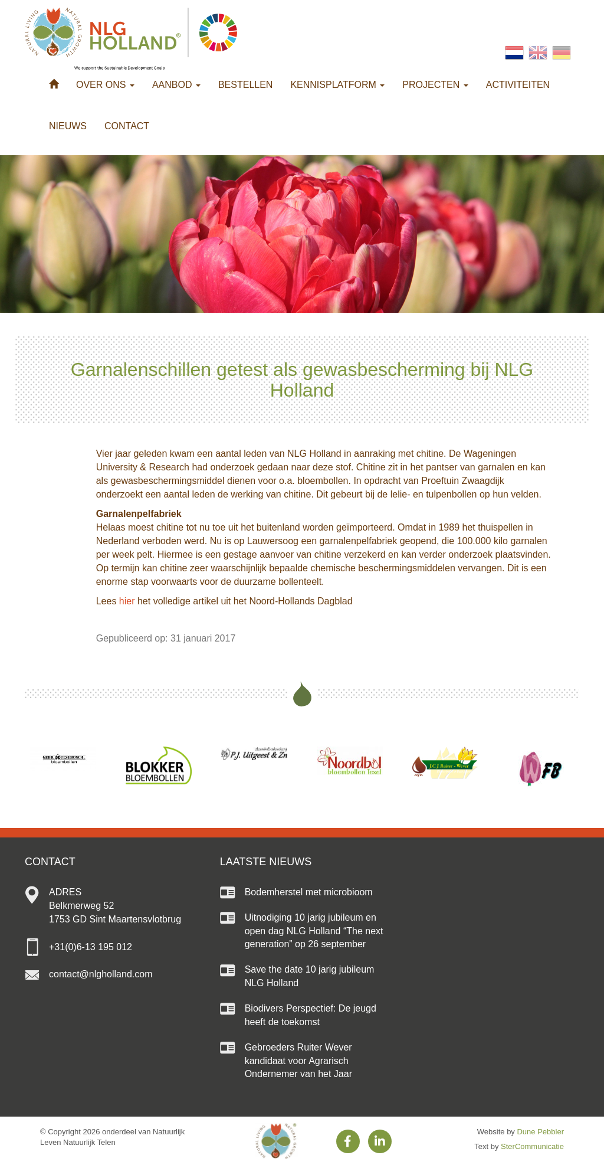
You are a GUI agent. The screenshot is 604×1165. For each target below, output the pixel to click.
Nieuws (68, 126)
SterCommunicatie (532, 1146)
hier (127, 601)
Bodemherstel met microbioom (309, 892)
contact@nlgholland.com (100, 974)
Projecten (435, 85)
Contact (126, 126)
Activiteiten (518, 85)
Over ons (105, 85)
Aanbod (176, 85)
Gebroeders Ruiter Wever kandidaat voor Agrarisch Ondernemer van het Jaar (298, 1060)
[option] (63, 759)
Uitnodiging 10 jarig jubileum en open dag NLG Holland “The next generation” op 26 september (314, 931)
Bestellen (245, 85)
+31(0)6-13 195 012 (90, 947)
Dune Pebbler (540, 1131)
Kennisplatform (337, 85)
